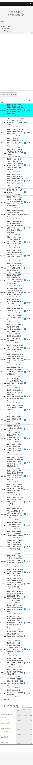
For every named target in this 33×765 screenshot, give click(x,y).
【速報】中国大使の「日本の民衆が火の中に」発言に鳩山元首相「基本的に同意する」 (15, 347)
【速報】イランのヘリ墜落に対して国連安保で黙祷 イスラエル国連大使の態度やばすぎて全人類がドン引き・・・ (15, 328)
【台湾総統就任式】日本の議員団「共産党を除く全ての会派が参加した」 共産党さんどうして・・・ (15, 635)
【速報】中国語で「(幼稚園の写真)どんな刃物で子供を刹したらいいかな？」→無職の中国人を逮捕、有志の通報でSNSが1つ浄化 (15, 488)
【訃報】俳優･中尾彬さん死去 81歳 (14, 191)
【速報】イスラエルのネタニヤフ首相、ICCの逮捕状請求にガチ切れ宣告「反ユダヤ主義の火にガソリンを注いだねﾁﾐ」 (15, 560)
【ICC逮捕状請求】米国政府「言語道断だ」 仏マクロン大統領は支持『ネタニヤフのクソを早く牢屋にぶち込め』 (15, 291)
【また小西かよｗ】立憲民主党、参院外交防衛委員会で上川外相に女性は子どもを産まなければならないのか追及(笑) (15, 448)
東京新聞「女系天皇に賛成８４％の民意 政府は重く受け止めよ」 (15, 428)
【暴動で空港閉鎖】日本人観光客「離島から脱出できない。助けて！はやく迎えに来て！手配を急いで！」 (15, 371)
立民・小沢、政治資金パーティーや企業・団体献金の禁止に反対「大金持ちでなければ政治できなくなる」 (15, 382)
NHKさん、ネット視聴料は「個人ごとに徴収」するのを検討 (15, 318)
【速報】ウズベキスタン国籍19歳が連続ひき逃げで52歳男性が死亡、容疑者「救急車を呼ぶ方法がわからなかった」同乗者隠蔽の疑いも (15, 462)
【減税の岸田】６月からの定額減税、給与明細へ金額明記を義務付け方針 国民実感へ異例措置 (15, 608)
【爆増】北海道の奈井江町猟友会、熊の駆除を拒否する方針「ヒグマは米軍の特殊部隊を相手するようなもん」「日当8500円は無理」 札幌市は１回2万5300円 (15, 227)
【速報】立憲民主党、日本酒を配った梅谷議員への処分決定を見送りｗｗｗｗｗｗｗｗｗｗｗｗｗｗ (15, 409)
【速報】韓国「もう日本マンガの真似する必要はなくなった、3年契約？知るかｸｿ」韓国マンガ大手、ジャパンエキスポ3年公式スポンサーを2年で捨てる (15, 648)
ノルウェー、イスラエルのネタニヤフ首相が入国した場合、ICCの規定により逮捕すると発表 (15, 121)
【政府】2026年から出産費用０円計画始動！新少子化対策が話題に (15, 152)
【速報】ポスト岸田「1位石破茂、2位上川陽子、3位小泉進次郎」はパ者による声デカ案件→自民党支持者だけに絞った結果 (15, 513)
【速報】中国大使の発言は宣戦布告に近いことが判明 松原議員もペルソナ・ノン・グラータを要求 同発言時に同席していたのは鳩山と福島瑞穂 (15, 395)
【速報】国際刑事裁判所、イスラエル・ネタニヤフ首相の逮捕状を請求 (15, 692)
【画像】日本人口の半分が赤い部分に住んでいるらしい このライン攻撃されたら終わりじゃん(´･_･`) (15, 213)
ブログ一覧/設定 (6, 26)
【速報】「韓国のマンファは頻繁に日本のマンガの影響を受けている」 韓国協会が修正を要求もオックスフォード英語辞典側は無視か (15, 201)
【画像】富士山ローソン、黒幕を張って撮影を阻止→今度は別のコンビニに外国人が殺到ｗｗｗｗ (15, 142)
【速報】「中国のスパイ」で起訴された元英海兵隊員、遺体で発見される (15, 131)
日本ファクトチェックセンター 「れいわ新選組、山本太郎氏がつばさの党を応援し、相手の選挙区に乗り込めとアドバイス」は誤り (15, 241)
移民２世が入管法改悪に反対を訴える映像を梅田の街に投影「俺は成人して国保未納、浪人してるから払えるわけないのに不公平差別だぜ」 (15, 583)
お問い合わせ (5, 31)
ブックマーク (5, 28)
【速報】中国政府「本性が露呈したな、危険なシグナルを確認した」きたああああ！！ (15, 571)
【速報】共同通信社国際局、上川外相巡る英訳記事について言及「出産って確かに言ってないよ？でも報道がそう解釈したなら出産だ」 (15, 279)
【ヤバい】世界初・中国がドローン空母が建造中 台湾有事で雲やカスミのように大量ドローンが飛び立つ (15, 662)
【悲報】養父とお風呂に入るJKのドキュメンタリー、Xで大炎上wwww (15, 338)
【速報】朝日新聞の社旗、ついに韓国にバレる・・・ (15, 310)
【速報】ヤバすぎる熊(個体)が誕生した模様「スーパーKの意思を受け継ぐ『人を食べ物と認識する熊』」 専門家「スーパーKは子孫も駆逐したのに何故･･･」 (15, 164)
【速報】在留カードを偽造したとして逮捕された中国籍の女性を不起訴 (15, 419)
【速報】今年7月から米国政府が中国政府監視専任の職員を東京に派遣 (15, 672)
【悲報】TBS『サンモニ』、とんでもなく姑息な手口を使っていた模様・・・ (15, 302)
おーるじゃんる (28, 110)
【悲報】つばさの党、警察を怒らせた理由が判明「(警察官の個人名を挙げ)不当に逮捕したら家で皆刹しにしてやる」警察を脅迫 (15, 475)
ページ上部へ (4, 699)
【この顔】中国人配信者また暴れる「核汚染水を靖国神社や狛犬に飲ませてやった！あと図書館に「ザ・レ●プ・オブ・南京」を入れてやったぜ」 (15, 622)
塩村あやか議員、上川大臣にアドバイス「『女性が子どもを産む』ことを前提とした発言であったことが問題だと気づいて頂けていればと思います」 (15, 546)
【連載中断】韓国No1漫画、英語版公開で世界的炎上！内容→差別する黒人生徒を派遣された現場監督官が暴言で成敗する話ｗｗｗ (15, 109)
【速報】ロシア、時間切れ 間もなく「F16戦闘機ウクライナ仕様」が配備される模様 (15, 533)
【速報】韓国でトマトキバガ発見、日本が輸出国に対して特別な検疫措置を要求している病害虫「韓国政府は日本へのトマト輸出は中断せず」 (15, 596)
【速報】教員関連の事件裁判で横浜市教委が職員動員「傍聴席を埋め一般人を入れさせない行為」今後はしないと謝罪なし (15, 358)
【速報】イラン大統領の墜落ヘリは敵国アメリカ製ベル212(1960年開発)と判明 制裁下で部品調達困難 (15, 267)
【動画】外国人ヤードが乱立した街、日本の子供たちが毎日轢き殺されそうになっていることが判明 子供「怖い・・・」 (15, 255)
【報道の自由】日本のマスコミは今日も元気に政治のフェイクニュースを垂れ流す (15, 524)
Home (3, 24)
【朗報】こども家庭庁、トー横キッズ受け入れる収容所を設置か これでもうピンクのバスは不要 (15, 501)
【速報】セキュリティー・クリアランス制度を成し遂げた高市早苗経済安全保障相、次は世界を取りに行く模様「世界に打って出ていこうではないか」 (15, 180)
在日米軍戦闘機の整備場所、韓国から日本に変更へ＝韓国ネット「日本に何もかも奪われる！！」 (15, 682)
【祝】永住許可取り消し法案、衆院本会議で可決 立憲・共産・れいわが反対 (14, 437)
